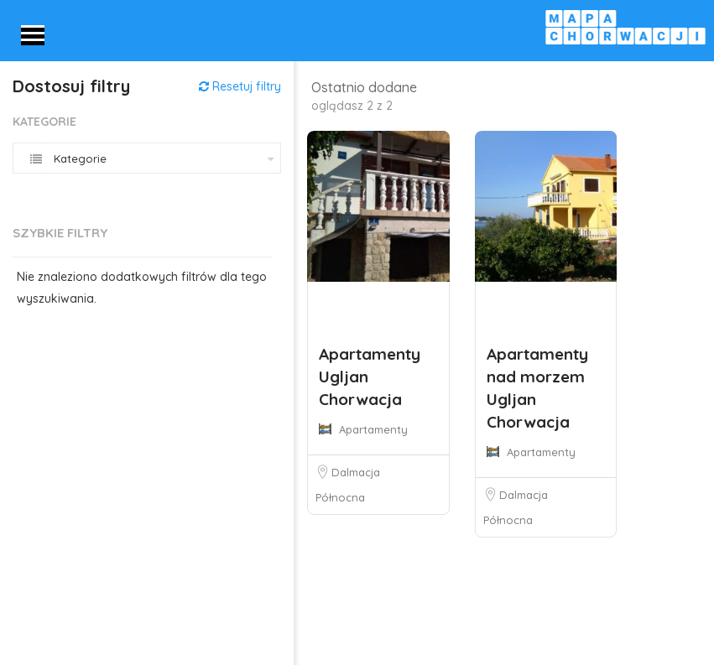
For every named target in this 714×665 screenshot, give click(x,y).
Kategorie (44, 121)
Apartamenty (373, 429)
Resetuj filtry (240, 86)
